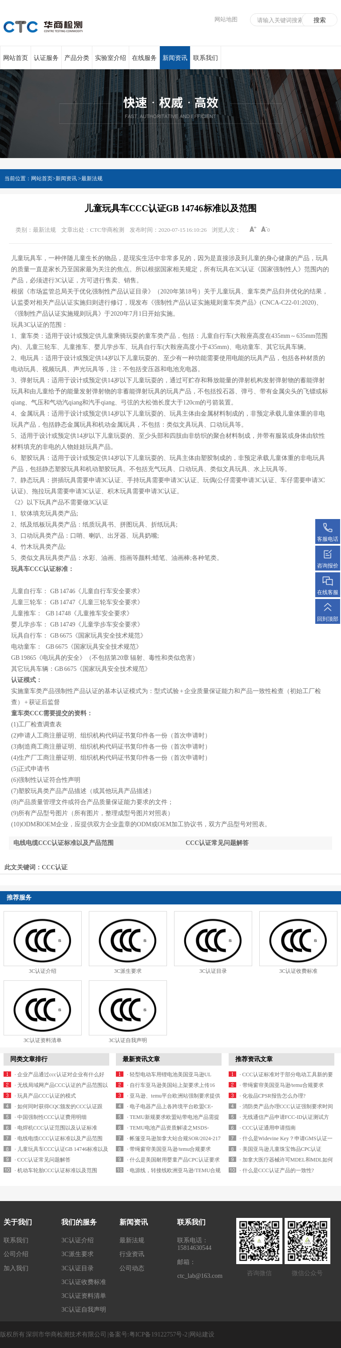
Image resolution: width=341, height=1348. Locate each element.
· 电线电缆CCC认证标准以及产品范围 (59, 1138)
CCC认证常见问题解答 (217, 843)
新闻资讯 (175, 62)
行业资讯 (131, 1254)
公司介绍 (16, 1254)
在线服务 (144, 58)
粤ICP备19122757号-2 (158, 1334)
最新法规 (92, 178)
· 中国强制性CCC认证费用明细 (51, 1117)
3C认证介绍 (42, 971)
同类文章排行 (29, 1059)
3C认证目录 (213, 971)
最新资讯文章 (141, 1059)
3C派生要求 (128, 971)
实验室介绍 (110, 58)
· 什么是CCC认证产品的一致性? (277, 1170)
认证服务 (46, 58)
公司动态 (131, 1268)
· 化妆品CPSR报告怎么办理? (273, 1096)
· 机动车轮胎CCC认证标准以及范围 (56, 1170)
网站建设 (202, 1334)
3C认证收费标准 (298, 971)
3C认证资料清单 (43, 1040)
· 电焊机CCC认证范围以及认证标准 (56, 1128)
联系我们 (205, 58)
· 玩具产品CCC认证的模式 (45, 1096)
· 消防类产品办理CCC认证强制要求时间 (286, 1106)
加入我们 (16, 1268)
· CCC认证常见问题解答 (43, 1160)
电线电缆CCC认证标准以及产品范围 (63, 843)
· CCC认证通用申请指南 (268, 1128)
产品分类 (76, 58)
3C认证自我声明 (128, 1040)
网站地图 (226, 19)
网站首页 (15, 58)
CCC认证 (54, 867)
